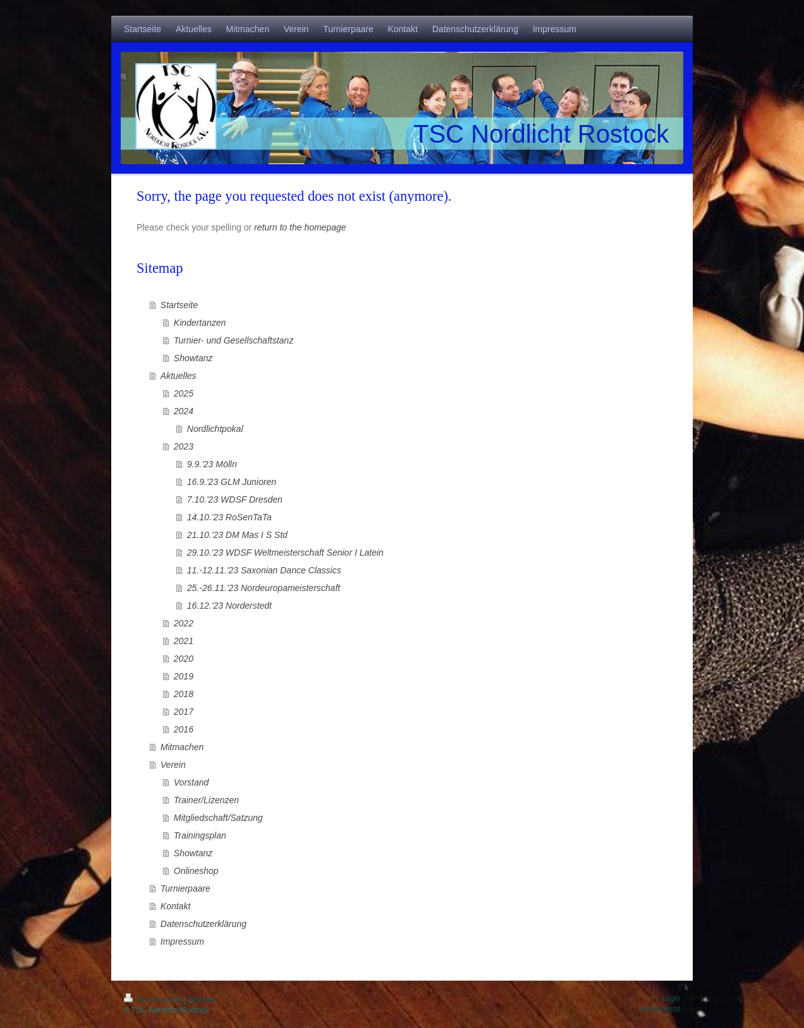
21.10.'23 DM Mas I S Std (237, 535)
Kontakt (175, 906)
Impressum (182, 941)
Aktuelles (179, 376)
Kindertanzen (200, 323)
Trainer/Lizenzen (206, 800)
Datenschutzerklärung (204, 924)
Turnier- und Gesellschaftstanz (233, 340)
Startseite (179, 305)
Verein (173, 765)
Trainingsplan (200, 835)
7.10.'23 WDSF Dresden (235, 499)
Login (671, 998)
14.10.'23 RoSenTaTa (229, 517)
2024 (183, 411)
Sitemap (202, 999)
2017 (183, 712)
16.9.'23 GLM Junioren (231, 482)
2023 (183, 446)
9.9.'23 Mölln (212, 464)
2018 (183, 694)
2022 (183, 623)
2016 (183, 729)
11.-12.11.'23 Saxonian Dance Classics (264, 570)
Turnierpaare (185, 888)
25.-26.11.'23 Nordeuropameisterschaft (263, 588)
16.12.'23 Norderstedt (229, 606)
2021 (183, 641)
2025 (183, 393)
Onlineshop (196, 871)
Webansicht (660, 1009)
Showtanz (193, 358)
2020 (183, 659)
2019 (183, 676)
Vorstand (191, 782)
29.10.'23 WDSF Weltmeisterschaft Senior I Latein (285, 552)
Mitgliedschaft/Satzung (218, 818)
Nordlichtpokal (215, 429)
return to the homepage (300, 227)
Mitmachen (182, 747)
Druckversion (154, 999)
